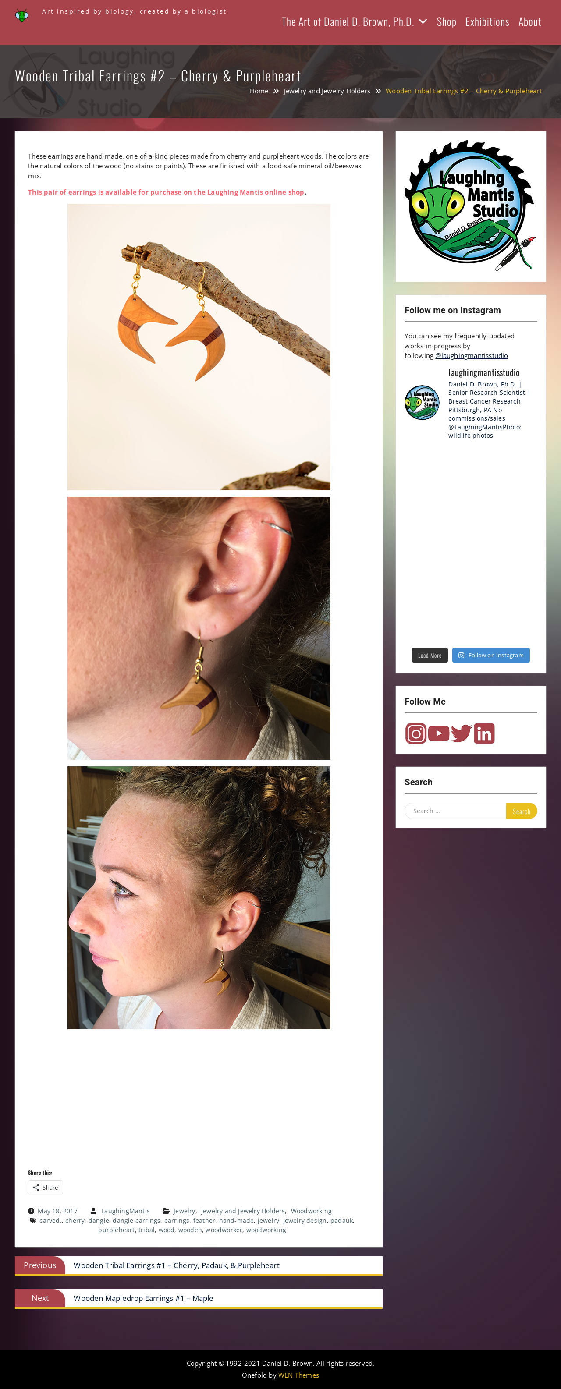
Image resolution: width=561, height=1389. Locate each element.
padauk (341, 1220)
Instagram (416, 733)
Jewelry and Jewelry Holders (243, 1211)
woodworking (266, 1230)
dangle (99, 1220)
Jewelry (184, 1211)
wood (167, 1230)
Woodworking (311, 1211)
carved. (50, 1220)
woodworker (224, 1230)
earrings (177, 1220)
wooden (190, 1230)
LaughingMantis (125, 1211)
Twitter (461, 733)
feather (204, 1220)
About (530, 21)
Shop (447, 21)
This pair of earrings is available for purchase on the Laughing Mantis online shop (166, 192)
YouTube (438, 733)
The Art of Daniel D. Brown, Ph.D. (348, 21)
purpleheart (116, 1230)
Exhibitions (487, 21)
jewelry (268, 1220)
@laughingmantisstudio (471, 355)
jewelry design (305, 1220)
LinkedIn (484, 733)
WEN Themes (298, 1375)
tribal (146, 1230)
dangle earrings (136, 1220)
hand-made (236, 1220)
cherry (75, 1220)
